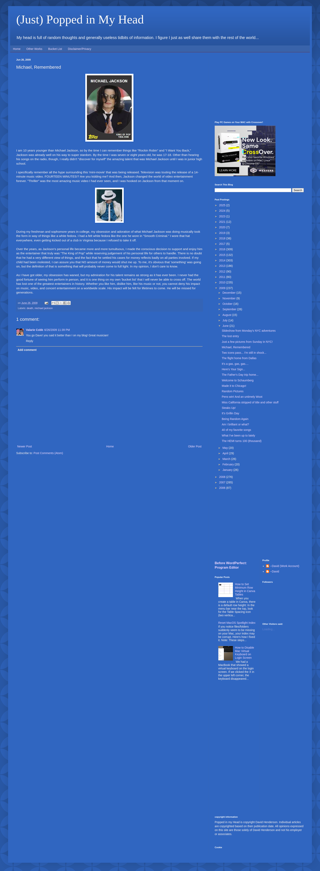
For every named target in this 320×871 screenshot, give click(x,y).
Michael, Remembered (236, 347)
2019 (222, 233)
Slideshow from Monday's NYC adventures (249, 330)
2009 (222, 288)
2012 (222, 271)
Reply (29, 341)
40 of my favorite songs (236, 429)
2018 (222, 238)
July (225, 320)
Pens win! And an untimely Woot (242, 396)
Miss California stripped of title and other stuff (250, 402)
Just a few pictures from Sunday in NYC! (247, 341)
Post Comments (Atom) (48, 453)
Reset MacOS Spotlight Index (237, 622)
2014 (222, 260)
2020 (222, 227)
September (229, 309)
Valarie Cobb (34, 329)
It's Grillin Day (230, 413)
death (30, 308)
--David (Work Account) (284, 566)
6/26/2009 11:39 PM (57, 329)
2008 (222, 477)
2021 (222, 221)
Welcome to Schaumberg (238, 380)
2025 (222, 205)
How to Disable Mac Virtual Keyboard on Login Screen (244, 652)
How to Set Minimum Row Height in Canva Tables (245, 589)
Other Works (34, 48)
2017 (222, 243)
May (225, 447)
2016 (222, 249)
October (227, 303)
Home (16, 48)
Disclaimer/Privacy (79, 48)
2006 (222, 487)
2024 (222, 210)
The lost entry (230, 336)
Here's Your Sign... (233, 369)
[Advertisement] (259, 86)
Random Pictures (232, 391)
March (226, 459)
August (227, 315)
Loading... (268, 629)
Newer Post (24, 446)
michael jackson (44, 308)
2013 (222, 265)
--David (274, 571)
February (228, 464)
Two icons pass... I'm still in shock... (244, 352)
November (229, 298)
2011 (222, 277)
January (227, 469)
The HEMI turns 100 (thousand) (241, 441)
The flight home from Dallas (239, 358)
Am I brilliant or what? (235, 424)
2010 (222, 282)
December (229, 292)
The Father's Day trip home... (240, 374)
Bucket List (55, 48)
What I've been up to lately (238, 435)
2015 (222, 255)
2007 (222, 482)
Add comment (27, 349)
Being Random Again (235, 419)
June (225, 325)
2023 (222, 216)
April (225, 453)
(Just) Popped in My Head (80, 19)
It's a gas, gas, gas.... (235, 363)
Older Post (195, 446)
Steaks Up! (229, 407)
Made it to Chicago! (234, 385)
